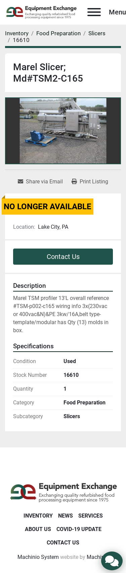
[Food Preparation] (58, 33)
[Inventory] (17, 33)
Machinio (98, 557)
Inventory (38, 516)
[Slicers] (97, 33)
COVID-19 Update (78, 529)
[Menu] (94, 12)
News (65, 516)
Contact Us (63, 257)
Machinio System (38, 557)
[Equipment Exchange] (63, 492)
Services (90, 516)
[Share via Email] (40, 181)
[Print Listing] (90, 181)
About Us (38, 529)
